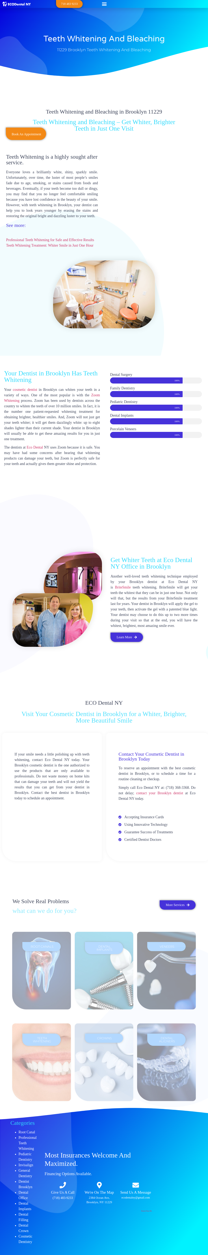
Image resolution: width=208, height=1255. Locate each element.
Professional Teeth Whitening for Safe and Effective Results (50, 240)
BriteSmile (123, 587)
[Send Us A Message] (135, 1185)
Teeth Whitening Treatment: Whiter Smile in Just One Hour (49, 245)
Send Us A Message (135, 1192)
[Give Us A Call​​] (63, 1185)
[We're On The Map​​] (99, 1185)
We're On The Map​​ (99, 1192)
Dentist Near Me (146, 1211)
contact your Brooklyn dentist (159, 793)
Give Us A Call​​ (63, 1192)
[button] (104, 4)
